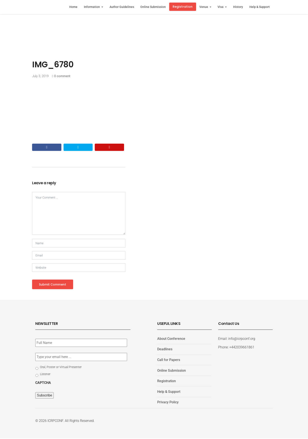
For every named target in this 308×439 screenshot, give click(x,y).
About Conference (171, 339)
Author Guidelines (122, 7)
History (238, 7)
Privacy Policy (168, 403)
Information (92, 7)
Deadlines (164, 350)
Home (73, 7)
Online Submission (153, 7)
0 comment (62, 76)
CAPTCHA (43, 383)
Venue (204, 7)
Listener (45, 374)
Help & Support (259, 7)
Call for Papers (168, 360)
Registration (182, 6)
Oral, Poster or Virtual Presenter (61, 367)
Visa (221, 7)
